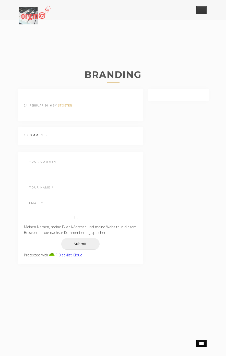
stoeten (65, 105)
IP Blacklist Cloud (68, 255)
